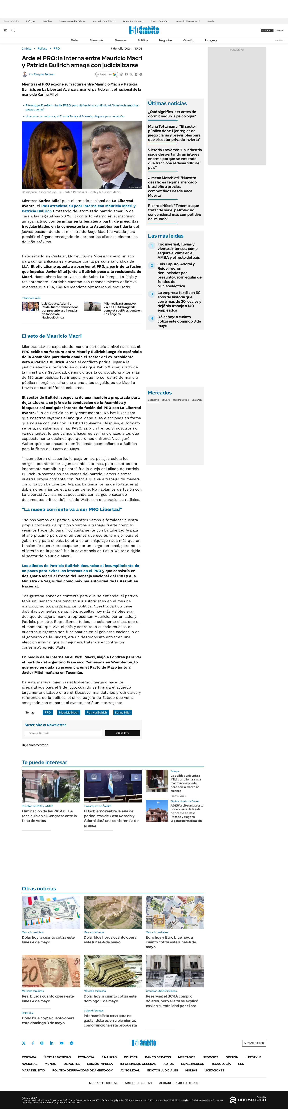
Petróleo (47, 21)
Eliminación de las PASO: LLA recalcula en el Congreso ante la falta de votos (49, 816)
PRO (56, 48)
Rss (241, 1064)
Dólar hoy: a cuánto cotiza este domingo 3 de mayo (179, 321)
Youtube (61, 1043)
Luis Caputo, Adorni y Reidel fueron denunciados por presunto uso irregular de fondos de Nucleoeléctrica (60, 311)
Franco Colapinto (160, 21)
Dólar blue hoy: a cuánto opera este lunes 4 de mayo (110, 939)
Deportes (72, 1064)
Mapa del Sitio (33, 1070)
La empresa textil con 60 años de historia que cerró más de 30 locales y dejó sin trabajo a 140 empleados (179, 301)
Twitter (24, 1043)
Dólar (75, 40)
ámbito (26, 48)
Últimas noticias (57, 1057)
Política (143, 40)
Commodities (181, 400)
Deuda (210, 21)
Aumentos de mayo (133, 21)
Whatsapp (71, 1043)
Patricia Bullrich (97, 712)
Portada (29, 1057)
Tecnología (221, 1064)
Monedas (153, 400)
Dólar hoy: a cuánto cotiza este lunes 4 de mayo (48, 939)
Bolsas (166, 400)
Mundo (50, 1064)
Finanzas (120, 40)
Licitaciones (214, 1070)
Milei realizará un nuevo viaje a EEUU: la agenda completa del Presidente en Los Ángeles (122, 309)
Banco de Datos (158, 1057)
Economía (96, 40)
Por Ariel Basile (178, 795)
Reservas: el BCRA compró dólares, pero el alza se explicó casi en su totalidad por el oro (172, 1001)
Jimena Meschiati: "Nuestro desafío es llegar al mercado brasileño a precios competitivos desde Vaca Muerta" (172, 186)
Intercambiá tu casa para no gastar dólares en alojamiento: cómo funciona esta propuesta (110, 1020)
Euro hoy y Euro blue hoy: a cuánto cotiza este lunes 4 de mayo (171, 942)
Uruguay (211, 40)
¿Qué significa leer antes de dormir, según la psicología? (172, 114)
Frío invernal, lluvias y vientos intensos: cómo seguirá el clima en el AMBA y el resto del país (179, 251)
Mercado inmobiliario (104, 21)
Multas (191, 1070)
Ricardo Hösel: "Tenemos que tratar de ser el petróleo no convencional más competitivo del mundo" (174, 212)
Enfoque (30, 21)
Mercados (186, 1057)
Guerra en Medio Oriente (72, 21)
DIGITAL (103, 1083)
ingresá (279, 30)
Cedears (197, 400)
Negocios (165, 40)
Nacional (29, 1064)
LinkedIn (51, 1043)
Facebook (33, 1043)
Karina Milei (122, 712)
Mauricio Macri (68, 712)
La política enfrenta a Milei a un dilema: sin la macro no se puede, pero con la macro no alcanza (186, 783)
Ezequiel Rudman (44, 74)
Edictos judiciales (162, 1070)
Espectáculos (192, 1064)
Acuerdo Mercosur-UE (188, 21)
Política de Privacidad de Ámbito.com (82, 1070)
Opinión (188, 40)
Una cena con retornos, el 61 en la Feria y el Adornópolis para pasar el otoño (75, 116)
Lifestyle (253, 1057)
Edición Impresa (100, 1064)
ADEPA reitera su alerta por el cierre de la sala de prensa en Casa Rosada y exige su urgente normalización (187, 813)
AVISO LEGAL (130, 1070)
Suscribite (122, 733)
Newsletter (279, 40)
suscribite (267, 30)
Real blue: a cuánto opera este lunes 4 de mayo (48, 998)
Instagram (42, 1043)
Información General (138, 1064)
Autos (168, 1064)
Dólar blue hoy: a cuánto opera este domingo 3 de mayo (48, 1020)
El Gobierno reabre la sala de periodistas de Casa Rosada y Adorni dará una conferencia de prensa (111, 818)
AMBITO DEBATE (179, 1083)
